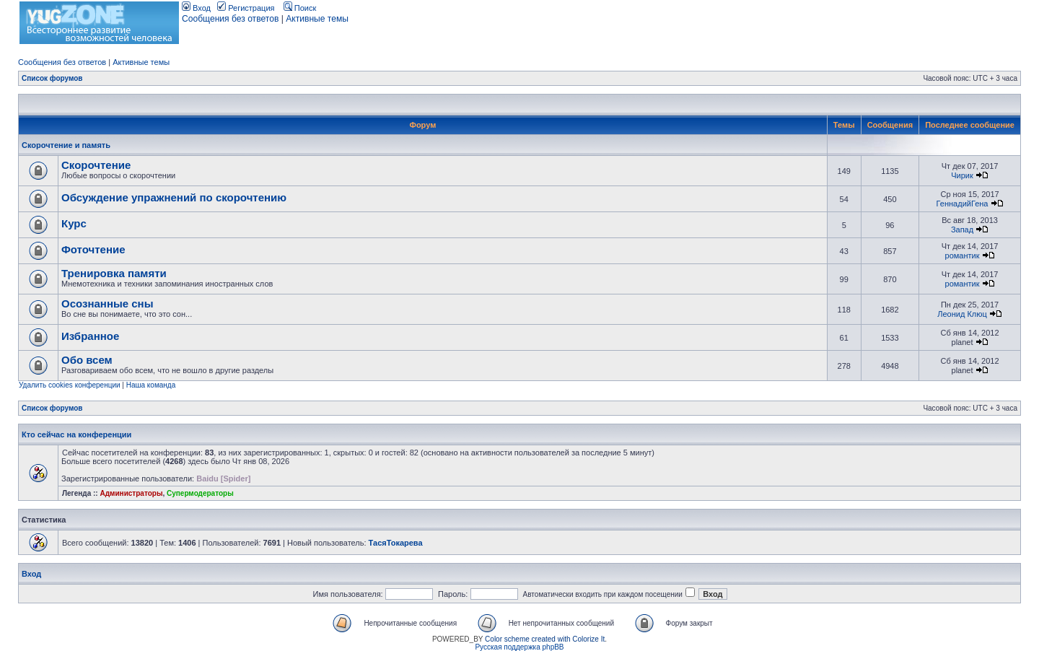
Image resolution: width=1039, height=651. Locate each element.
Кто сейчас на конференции (76, 434)
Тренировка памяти (114, 273)
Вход (196, 8)
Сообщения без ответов (230, 19)
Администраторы (131, 493)
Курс (74, 223)
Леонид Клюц (962, 314)
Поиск (300, 8)
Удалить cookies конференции (69, 385)
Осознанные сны (107, 303)
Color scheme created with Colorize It (545, 639)
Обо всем (87, 360)
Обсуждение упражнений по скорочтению (173, 197)
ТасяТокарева (396, 542)
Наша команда (151, 385)
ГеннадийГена (962, 203)
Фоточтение (93, 249)
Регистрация (245, 8)
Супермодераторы (200, 493)
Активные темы (317, 19)
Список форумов (52, 78)
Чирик (962, 175)
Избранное (90, 336)
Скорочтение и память (66, 145)
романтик (962, 255)
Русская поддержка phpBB (519, 647)
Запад (962, 229)
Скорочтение (96, 165)
